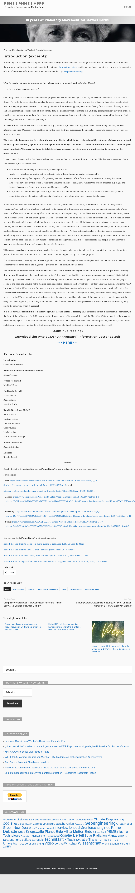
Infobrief (31, 589)
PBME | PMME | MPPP (24, 3)
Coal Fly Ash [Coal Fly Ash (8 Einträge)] (26, 823)
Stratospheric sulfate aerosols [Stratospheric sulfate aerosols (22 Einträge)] (23, 839)
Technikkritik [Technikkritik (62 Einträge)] (55, 838)
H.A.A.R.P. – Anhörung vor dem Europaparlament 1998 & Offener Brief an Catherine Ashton (64, 627)
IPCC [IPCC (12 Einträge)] (107, 827)
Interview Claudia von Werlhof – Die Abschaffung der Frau (35, 740)
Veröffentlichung (92, 589)
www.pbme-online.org (72, 71)
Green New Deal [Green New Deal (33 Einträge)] (16, 827)
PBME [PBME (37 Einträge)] (111, 831)
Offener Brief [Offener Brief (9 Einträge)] (99, 831)
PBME (64, 589)
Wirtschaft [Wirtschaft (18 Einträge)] (70, 843)
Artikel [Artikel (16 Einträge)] (18, 818)
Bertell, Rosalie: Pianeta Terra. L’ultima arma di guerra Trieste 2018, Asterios (40, 550)
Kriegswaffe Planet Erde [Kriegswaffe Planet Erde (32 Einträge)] (44, 831)
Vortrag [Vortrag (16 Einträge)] (58, 843)
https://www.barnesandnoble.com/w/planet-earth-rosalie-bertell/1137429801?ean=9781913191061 (49, 491)
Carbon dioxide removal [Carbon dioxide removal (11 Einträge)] (80, 819)
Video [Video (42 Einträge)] (49, 843)
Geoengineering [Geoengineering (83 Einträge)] (100, 822)
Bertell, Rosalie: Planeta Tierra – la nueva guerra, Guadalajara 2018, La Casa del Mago (44, 544)
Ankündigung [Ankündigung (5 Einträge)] (8, 819)
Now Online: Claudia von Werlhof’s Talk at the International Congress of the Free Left (50, 767)
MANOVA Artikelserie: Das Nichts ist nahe (27, 751)
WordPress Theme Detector (86, 868)
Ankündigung (18, 589)
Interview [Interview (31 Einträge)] (61, 827)
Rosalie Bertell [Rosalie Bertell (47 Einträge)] (71, 835)
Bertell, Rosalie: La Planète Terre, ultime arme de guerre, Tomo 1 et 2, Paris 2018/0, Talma (46, 555)
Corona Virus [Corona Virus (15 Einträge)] (41, 823)
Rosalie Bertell (76, 589)
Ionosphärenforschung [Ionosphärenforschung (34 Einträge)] (86, 827)
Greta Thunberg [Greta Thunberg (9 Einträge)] (37, 827)
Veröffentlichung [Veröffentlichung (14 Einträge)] (34, 843)
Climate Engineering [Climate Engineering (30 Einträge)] (109, 819)
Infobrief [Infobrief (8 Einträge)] (50, 827)
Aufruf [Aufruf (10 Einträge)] (63, 819)
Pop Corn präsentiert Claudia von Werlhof (27, 761)
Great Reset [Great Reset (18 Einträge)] (124, 823)
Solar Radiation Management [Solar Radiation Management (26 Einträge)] (105, 835)
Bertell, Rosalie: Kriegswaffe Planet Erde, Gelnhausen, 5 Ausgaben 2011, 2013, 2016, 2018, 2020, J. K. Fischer (55, 561)
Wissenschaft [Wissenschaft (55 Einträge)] (89, 842)
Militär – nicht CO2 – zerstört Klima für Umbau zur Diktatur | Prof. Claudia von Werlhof (111, 649)
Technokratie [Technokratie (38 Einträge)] (77, 839)
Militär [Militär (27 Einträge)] (68, 831)
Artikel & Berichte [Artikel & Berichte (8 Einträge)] (30, 819)
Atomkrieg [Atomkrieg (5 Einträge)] (55, 819)
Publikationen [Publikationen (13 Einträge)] (38, 835)
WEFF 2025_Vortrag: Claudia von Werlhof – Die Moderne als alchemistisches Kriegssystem (53, 756)
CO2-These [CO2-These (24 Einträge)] (11, 823)
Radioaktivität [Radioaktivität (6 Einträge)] (53, 835)
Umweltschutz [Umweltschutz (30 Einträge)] (13, 843)
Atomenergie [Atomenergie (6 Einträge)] (45, 819)
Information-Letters (68, 67)
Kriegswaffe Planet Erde (48, 589)
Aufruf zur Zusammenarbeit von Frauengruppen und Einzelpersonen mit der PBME (23, 627)
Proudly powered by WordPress (50, 868)
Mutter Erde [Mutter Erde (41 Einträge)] (82, 831)
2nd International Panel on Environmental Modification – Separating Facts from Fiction (50, 772)
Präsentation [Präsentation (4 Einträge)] (25, 835)
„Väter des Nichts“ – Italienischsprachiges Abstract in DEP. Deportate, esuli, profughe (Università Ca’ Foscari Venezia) (67, 746)
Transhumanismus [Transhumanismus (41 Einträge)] (103, 839)
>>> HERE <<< (67, 342)
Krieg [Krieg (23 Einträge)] (21, 831)
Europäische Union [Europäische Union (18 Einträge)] (61, 823)
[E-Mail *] (17, 693)
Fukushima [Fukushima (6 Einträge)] (79, 823)
